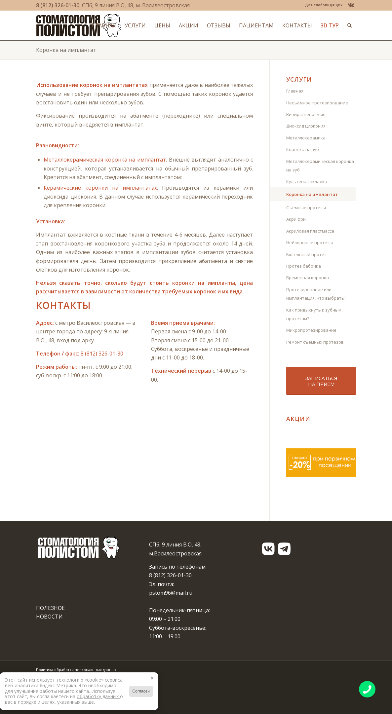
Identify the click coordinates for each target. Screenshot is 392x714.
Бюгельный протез (306, 254)
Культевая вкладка (306, 181)
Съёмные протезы (306, 207)
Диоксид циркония (306, 126)
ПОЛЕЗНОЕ (50, 608)
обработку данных (98, 696)
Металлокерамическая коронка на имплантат (105, 159)
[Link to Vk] (351, 5)
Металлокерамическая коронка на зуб (320, 165)
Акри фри (296, 219)
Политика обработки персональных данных (76, 669)
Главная (294, 91)
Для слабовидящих (323, 4)
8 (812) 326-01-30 (57, 5)
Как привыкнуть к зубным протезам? (313, 314)
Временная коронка (307, 278)
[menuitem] (322, 5)
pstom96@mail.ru (170, 592)
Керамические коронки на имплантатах (100, 187)
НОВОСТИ (49, 616)
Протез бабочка (303, 266)
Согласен (141, 691)
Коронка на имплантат (66, 50)
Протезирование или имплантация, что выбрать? (316, 293)
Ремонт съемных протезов (315, 342)
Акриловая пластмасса (310, 231)
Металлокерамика (306, 138)
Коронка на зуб (302, 149)
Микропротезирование (311, 330)
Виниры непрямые (306, 114)
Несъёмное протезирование (317, 103)
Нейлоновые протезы (309, 242)
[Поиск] (349, 25)
